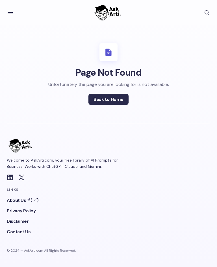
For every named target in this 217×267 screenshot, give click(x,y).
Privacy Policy (21, 211)
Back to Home (108, 99)
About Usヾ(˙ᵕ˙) (23, 200)
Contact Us (19, 232)
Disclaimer (18, 221)
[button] (10, 12)
